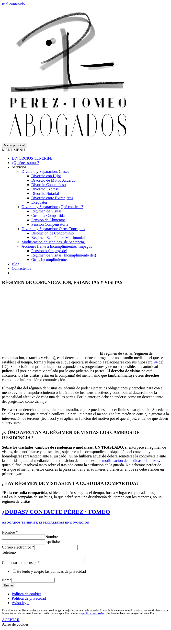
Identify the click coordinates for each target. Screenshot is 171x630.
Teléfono (9, 552)
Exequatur (39, 202)
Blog (15, 264)
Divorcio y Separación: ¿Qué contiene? (52, 207)
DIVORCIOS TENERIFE (32, 158)
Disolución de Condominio (52, 233)
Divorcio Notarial (45, 193)
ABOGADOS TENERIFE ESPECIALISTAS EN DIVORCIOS (45, 522)
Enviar (8, 587)
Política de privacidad (29, 600)
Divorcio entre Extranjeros (52, 198)
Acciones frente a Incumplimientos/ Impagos (57, 246)
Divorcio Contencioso (48, 185)
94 (156, 362)
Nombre (10, 532)
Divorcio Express (45, 189)
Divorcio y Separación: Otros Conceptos (53, 229)
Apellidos (52, 542)
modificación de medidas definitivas (130, 460)
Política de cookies (26, 595)
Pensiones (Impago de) (49, 251)
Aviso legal (20, 604)
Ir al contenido (13, 4)
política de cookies (93, 615)
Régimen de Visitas (46, 211)
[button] (13, 150)
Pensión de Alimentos (48, 220)
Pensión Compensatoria (49, 224)
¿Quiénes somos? (25, 163)
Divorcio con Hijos (46, 176)
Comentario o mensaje (21, 564)
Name (6, 581)
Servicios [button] (19, 167)
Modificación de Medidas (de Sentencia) (53, 242)
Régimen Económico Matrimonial (58, 237)
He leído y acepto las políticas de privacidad (51, 573)
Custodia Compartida (48, 215)
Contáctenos (21, 268)
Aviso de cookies (15, 626)
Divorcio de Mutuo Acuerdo (53, 180)
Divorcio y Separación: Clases (45, 171)
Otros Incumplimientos (49, 259)
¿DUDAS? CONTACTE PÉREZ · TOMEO (56, 512)
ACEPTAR (11, 621)
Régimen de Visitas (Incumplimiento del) (63, 255)
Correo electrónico (18, 547)
